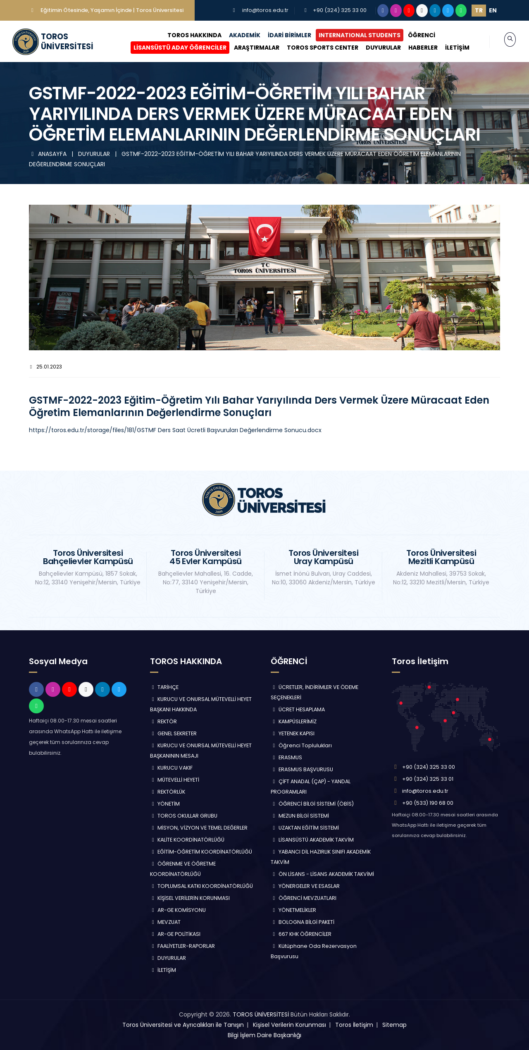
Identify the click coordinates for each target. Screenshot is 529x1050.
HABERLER (414, 47)
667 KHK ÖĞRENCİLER (301, 934)
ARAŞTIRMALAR (248, 47)
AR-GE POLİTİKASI (175, 934)
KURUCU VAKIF (171, 767)
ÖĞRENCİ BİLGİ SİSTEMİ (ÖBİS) (312, 803)
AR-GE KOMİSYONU (178, 910)
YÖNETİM (165, 803)
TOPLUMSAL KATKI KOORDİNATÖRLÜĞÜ (201, 886)
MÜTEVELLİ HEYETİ (175, 779)
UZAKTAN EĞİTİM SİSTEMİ (305, 827)
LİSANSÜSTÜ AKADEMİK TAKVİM (312, 839)
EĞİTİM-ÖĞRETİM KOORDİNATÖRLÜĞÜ (201, 851)
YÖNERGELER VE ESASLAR (305, 886)
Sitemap (394, 1025)
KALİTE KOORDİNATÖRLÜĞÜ (187, 839)
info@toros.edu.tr (265, 10)
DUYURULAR (374, 47)
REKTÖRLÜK (168, 791)
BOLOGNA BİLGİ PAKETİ (302, 922)
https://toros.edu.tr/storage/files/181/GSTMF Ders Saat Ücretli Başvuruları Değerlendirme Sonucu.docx (175, 430)
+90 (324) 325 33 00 (340, 10)
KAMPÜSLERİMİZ (294, 721)
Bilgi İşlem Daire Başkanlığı (264, 1035)
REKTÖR (163, 721)
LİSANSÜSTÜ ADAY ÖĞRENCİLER (171, 47)
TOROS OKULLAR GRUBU (184, 815)
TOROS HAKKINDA (186, 35)
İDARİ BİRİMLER (281, 35)
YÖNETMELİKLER (293, 910)
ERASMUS (286, 757)
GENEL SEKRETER (173, 733)
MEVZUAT (165, 922)
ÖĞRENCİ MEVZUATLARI (303, 898)
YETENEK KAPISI (293, 733)
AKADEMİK (236, 35)
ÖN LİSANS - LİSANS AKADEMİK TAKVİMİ (322, 874)
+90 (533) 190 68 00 (427, 802)
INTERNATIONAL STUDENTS (351, 35)
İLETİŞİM (448, 47)
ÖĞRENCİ (413, 35)
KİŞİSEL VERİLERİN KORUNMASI (190, 898)
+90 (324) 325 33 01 (427, 778)
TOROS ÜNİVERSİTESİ (261, 1014)
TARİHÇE (164, 687)
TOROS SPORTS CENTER (314, 47)
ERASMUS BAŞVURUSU (302, 769)
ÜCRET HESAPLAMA (298, 709)
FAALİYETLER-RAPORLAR (182, 946)
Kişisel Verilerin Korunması (289, 1025)
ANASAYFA (48, 154)
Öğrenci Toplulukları (301, 745)
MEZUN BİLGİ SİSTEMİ (300, 815)
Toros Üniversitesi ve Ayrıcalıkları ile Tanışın (183, 1025)
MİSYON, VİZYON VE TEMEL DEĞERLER (199, 827)
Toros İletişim (354, 1025)
